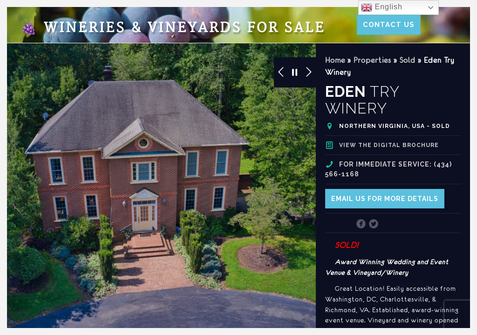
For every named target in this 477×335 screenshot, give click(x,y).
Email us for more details (384, 198)
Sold (408, 60)
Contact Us (389, 24)
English (381, 7)
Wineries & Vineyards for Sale (172, 28)
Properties (372, 60)
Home (335, 60)
